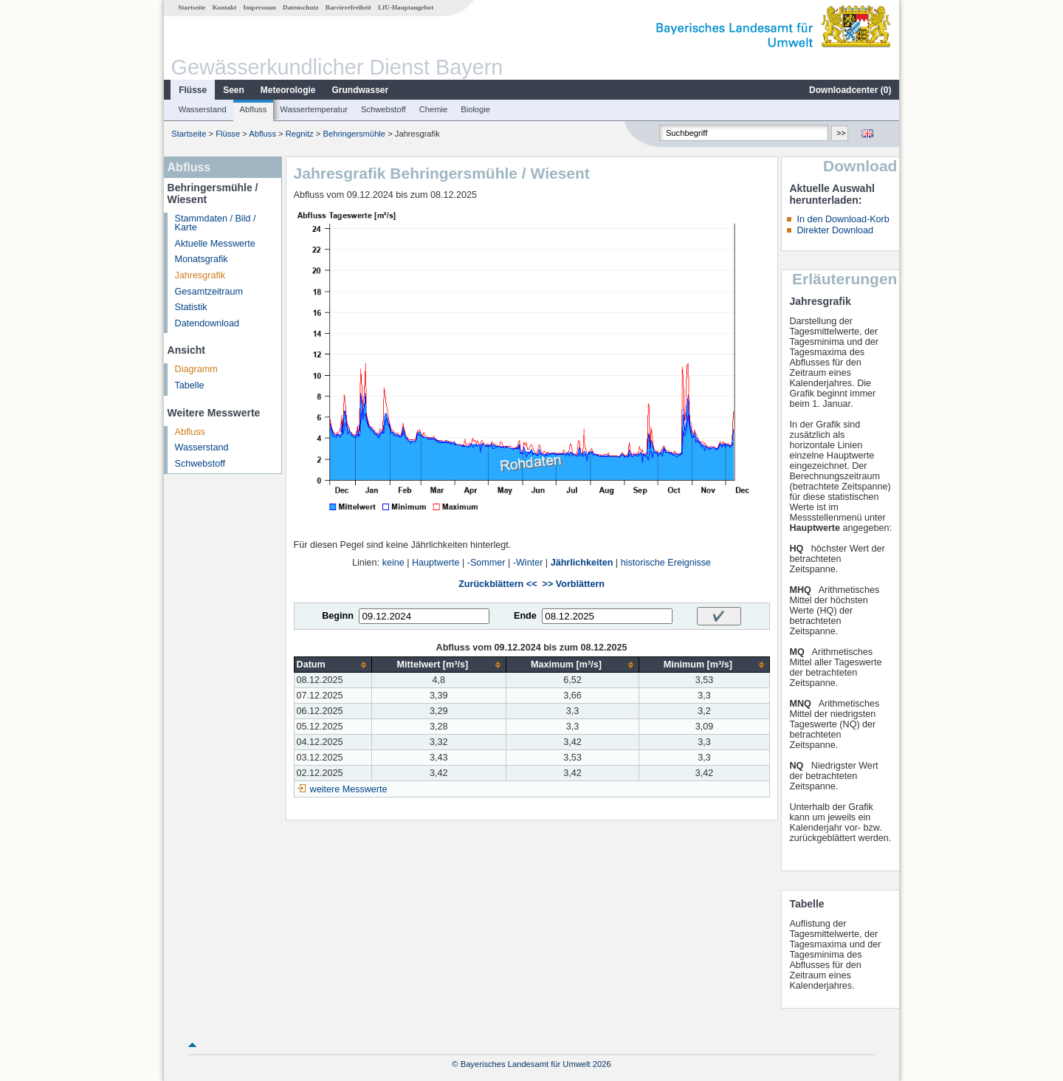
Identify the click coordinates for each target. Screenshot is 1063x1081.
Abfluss (253, 109)
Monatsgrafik (201, 259)
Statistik (191, 307)
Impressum (260, 7)
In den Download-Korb (843, 219)
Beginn (338, 616)
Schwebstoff (383, 109)
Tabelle (189, 385)
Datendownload (207, 323)
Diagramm (196, 369)
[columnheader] (332, 665)
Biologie (475, 109)
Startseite (191, 7)
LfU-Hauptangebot (405, 7)
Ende (525, 616)
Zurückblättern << (497, 584)
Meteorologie (288, 90)
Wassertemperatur (314, 109)
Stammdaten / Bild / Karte (215, 223)
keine (393, 562)
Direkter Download (835, 230)
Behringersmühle (354, 133)
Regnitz (300, 133)
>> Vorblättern (574, 584)
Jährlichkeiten (582, 562)
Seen (233, 90)
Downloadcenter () (850, 90)
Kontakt (225, 7)
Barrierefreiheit (348, 7)
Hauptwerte (435, 562)
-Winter (528, 562)
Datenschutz (301, 7)
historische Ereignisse (666, 562)
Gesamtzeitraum (209, 291)
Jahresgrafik (200, 275)
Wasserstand (203, 109)
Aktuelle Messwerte (215, 243)
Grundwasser (360, 90)
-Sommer (486, 562)
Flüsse (193, 90)
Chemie (433, 109)
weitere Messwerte (349, 789)
